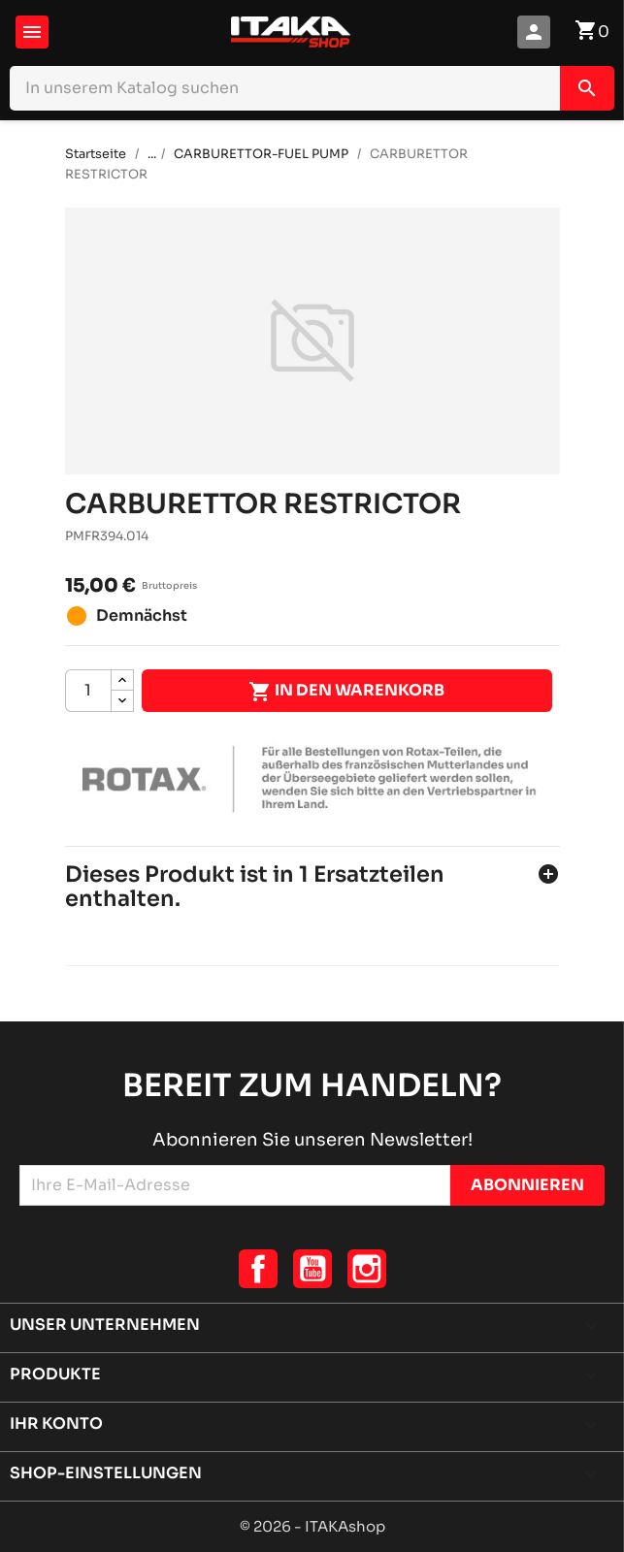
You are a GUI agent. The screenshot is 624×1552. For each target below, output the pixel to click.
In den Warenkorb (346, 691)
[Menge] (88, 690)
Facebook (258, 1268)
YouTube (312, 1268)
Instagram (366, 1268)
